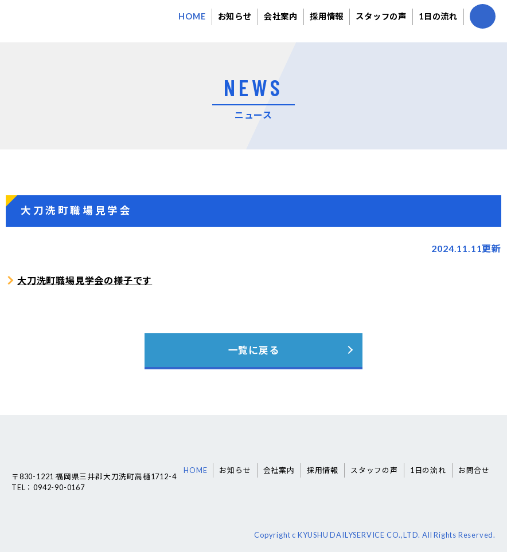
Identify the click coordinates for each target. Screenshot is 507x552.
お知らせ (235, 16)
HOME (191, 16)
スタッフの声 (381, 16)
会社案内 (281, 16)
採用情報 (327, 16)
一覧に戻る (253, 350)
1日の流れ (438, 16)
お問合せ (474, 470)
